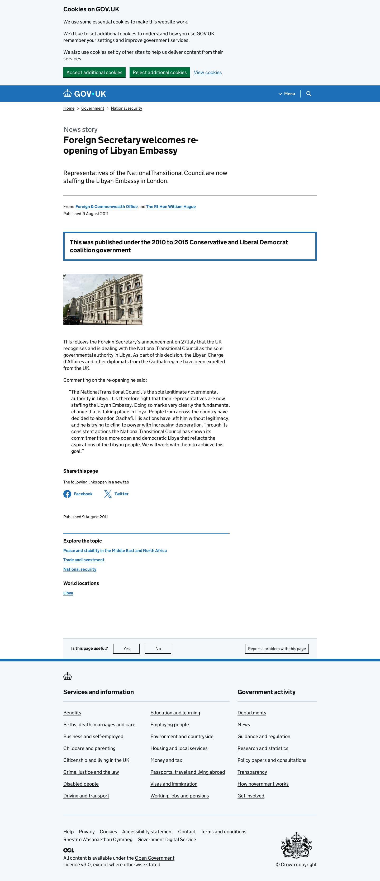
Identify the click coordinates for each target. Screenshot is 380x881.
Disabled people (81, 784)
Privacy (87, 832)
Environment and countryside (181, 736)
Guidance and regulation (264, 736)
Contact (187, 832)
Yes (132, 648)
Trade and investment (83, 559)
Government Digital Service (166, 839)
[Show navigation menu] (287, 94)
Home (68, 108)
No (163, 648)
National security (126, 108)
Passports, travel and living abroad (187, 772)
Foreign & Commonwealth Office (106, 206)
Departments (252, 713)
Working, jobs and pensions (179, 796)
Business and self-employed (93, 736)
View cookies (208, 72)
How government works (263, 784)
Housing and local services (179, 748)
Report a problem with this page (277, 648)
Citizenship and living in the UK (96, 760)
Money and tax (166, 760)
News (244, 725)
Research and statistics (263, 748)
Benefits (72, 713)
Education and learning (175, 713)
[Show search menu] (309, 94)
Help (68, 832)
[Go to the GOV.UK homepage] (84, 94)
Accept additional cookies (94, 72)
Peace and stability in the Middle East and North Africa (115, 550)
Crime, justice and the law (91, 772)
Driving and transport (86, 796)
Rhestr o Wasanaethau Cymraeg (97, 839)
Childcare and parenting (89, 748)
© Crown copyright (296, 864)
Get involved (251, 796)
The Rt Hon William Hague (171, 206)
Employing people (169, 725)
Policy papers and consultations (272, 760)
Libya (68, 593)
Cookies (108, 832)
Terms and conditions (223, 832)
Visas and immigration (173, 784)
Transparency (252, 772)
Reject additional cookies (160, 72)
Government (92, 108)
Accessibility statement (147, 832)
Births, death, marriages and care (99, 725)
